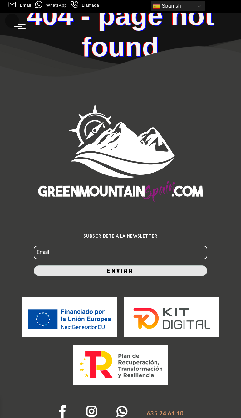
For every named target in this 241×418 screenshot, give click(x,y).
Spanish (167, 6)
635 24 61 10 (165, 413)
